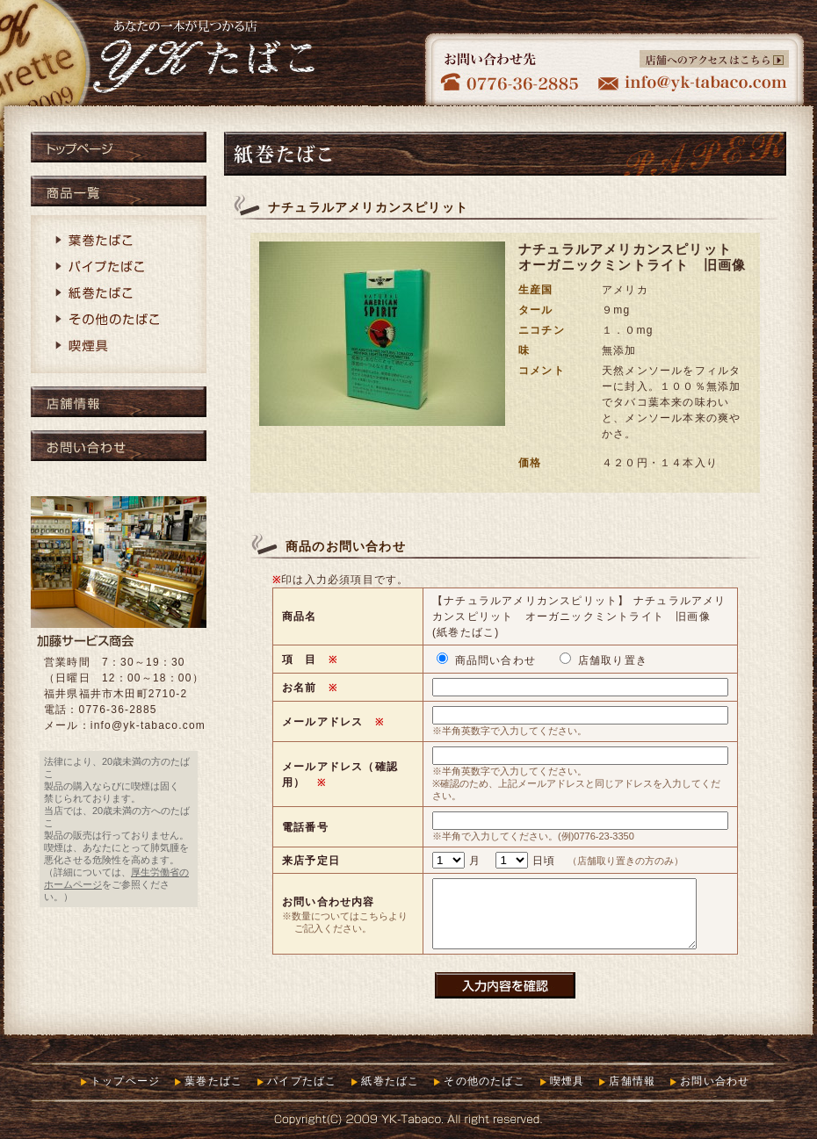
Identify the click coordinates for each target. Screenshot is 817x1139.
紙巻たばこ (118, 294)
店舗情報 (118, 401)
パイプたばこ (118, 268)
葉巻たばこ (118, 241)
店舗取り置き (603, 660)
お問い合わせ (118, 445)
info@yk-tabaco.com (148, 725)
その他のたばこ (118, 320)
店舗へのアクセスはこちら (714, 59)
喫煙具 (118, 347)
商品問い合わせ (488, 660)
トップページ (118, 147)
